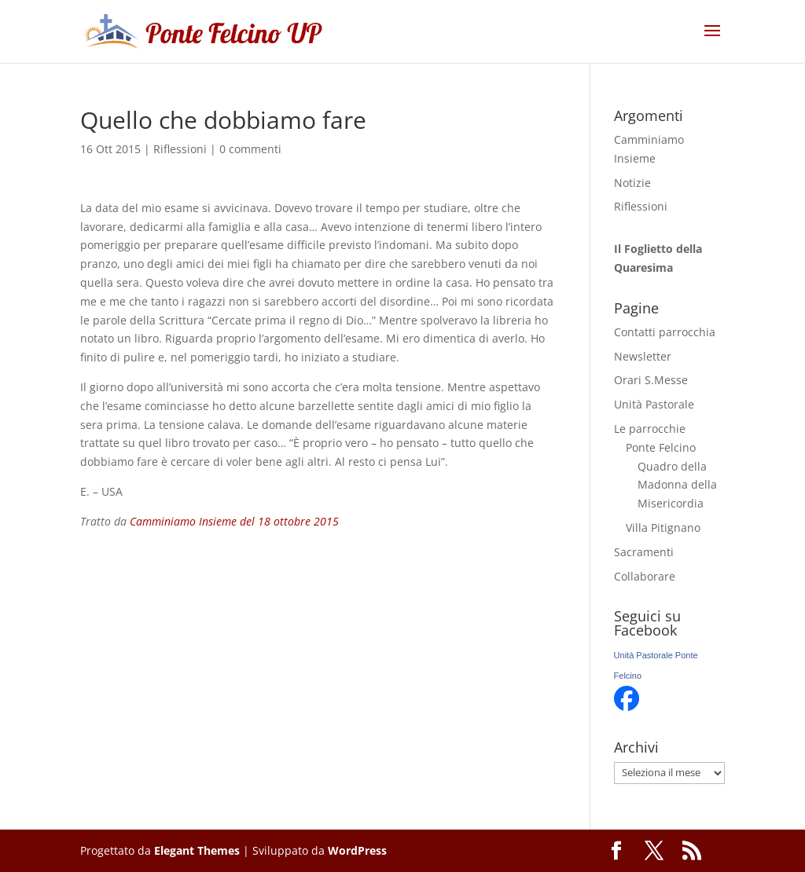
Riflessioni (180, 148)
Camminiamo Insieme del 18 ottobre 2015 (234, 521)
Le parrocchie (650, 428)
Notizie (632, 182)
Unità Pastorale (654, 404)
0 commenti (250, 148)
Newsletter (642, 356)
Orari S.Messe (651, 379)
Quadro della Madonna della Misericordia (677, 485)
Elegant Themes (197, 850)
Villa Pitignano (663, 527)
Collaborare (644, 576)
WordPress (357, 850)
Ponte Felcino (661, 447)
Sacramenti (644, 551)
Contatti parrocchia (664, 331)
